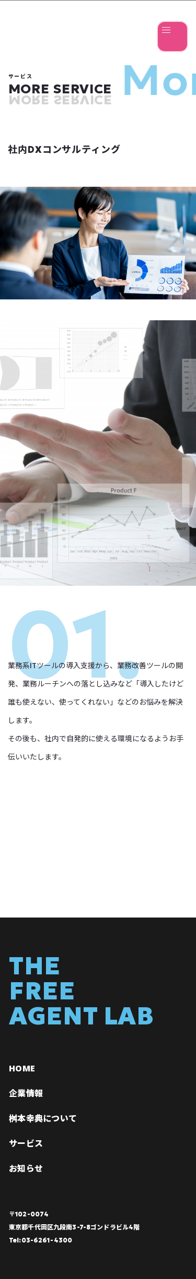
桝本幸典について (43, 1118)
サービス (26, 1143)
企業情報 (26, 1093)
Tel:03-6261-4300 (40, 1240)
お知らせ (26, 1168)
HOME (22, 1068)
